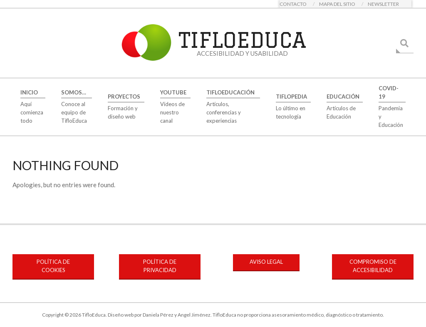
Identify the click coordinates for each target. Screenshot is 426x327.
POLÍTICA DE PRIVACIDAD (159, 265)
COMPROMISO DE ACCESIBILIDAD (372, 265)
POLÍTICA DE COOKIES (53, 265)
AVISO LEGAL (266, 261)
